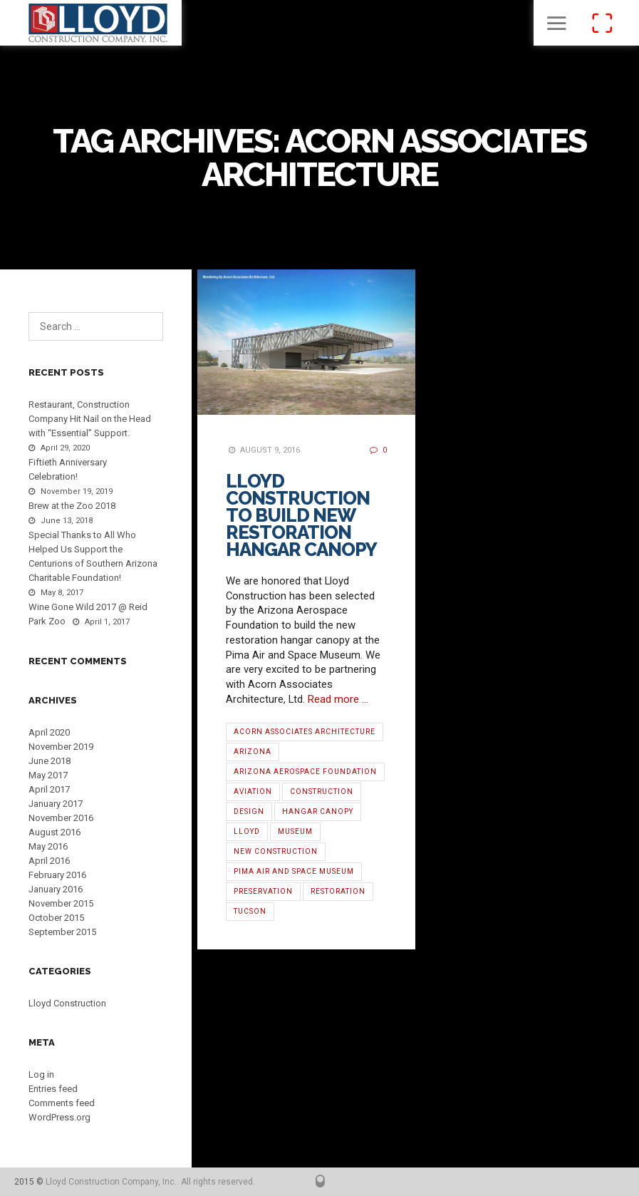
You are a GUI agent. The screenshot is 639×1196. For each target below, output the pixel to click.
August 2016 (54, 832)
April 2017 (49, 789)
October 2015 (56, 917)
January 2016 (55, 889)
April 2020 (49, 732)
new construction (276, 851)
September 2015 (62, 932)
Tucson (250, 911)
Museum (295, 831)
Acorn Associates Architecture (304, 732)
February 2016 (57, 875)
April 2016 (49, 860)
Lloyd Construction (67, 1003)
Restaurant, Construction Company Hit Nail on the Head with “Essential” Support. (89, 418)
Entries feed (53, 1088)
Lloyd (247, 831)
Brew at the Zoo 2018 (71, 505)
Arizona (252, 752)
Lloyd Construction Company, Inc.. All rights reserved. (150, 1182)
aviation (253, 791)
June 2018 (49, 761)
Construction (321, 791)
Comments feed (61, 1103)
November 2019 (60, 746)
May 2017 (48, 775)
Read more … (338, 699)
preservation (263, 891)
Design (249, 811)
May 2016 (48, 846)
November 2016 (60, 818)
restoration (338, 891)
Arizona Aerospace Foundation (305, 771)
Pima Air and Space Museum (294, 871)
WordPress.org (59, 1117)
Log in (41, 1074)
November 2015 (60, 903)
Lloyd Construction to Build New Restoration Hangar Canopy (301, 515)
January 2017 (55, 803)
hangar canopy (317, 811)
